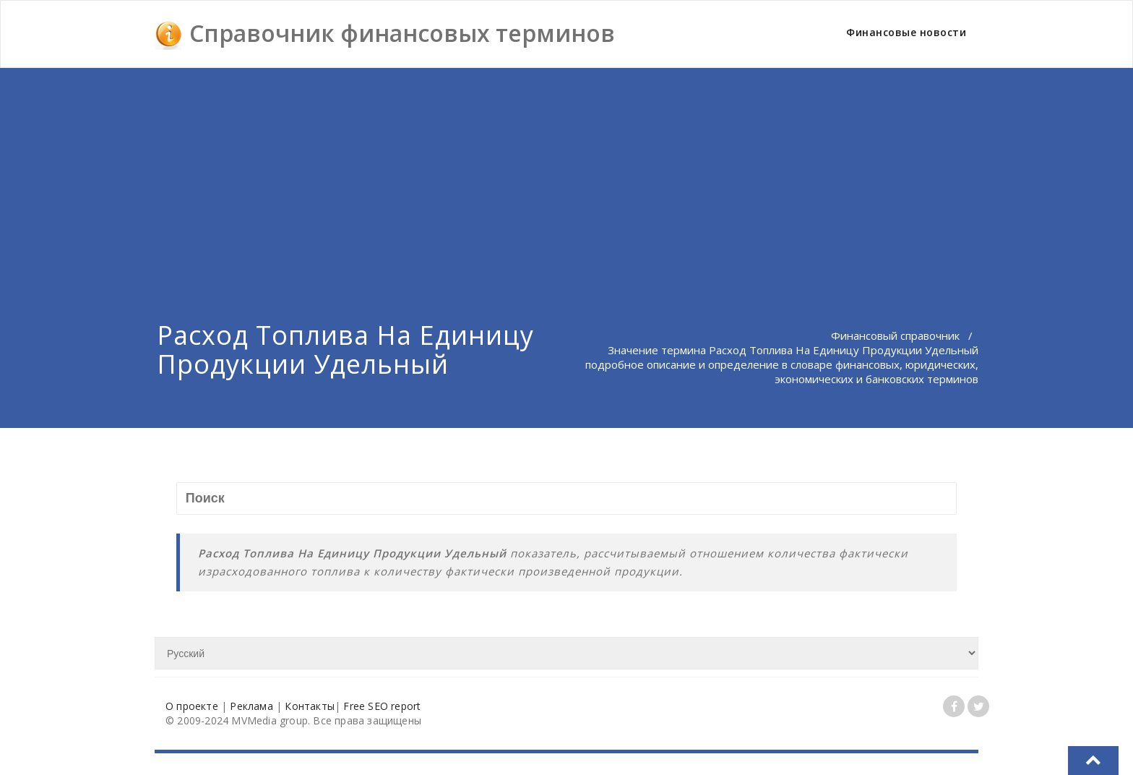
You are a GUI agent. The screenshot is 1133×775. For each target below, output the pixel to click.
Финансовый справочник (895, 335)
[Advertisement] (566, 176)
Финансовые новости (906, 32)
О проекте (191, 706)
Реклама (251, 706)
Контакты (310, 706)
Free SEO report (382, 706)
